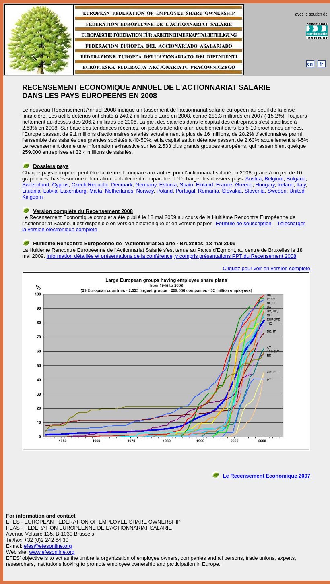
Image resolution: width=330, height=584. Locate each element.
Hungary (264, 185)
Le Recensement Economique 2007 (266, 476)
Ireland (286, 185)
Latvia (50, 191)
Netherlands (119, 191)
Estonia (168, 185)
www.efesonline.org (52, 552)
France (224, 185)
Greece (244, 185)
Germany (146, 185)
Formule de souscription (244, 223)
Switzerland (35, 185)
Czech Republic (90, 185)
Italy (301, 185)
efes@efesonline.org (48, 546)
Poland (165, 191)
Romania (208, 191)
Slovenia (255, 191)
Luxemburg (73, 191)
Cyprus (60, 185)
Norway (144, 191)
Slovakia (231, 191)
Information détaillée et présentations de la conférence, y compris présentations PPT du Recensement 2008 (172, 256)
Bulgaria (296, 179)
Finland (204, 185)
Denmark (121, 185)
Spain (186, 185)
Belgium (273, 179)
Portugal (185, 191)
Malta (95, 191)
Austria (253, 179)
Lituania (31, 191)
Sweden (277, 191)
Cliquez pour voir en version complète (267, 268)
